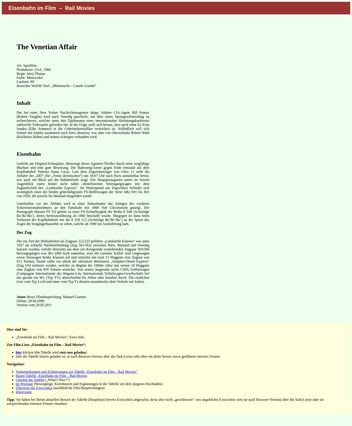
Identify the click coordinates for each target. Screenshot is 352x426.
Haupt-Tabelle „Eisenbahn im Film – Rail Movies (51, 376)
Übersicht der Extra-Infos (34, 388)
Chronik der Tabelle (30, 380)
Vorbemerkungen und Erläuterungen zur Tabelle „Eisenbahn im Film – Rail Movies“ (76, 372)
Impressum (24, 392)
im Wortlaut (24, 384)
